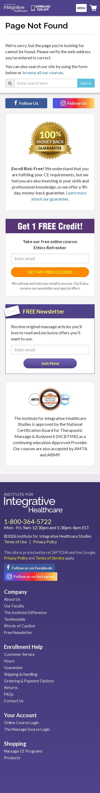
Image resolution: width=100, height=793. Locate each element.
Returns (11, 687)
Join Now (50, 363)
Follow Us (26, 103)
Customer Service (19, 654)
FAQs (9, 694)
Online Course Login (21, 722)
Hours (9, 661)
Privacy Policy (45, 542)
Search (86, 83)
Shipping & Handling (20, 674)
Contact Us (13, 701)
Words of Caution (19, 626)
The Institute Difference (25, 612)
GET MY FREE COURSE (50, 271)
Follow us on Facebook (29, 567)
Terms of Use (15, 542)
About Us (12, 599)
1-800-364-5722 (27, 521)
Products (12, 758)
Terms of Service (49, 558)
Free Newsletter (18, 632)
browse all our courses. (43, 72)
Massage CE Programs (23, 751)
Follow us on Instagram (31, 576)
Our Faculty (14, 606)
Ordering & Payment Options (29, 681)
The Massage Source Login (27, 729)
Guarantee (13, 667)
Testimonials (14, 619)
